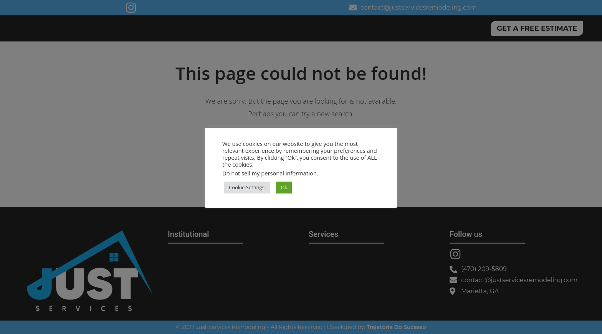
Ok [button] (284, 187)
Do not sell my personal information (269, 173)
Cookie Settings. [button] (247, 187)
